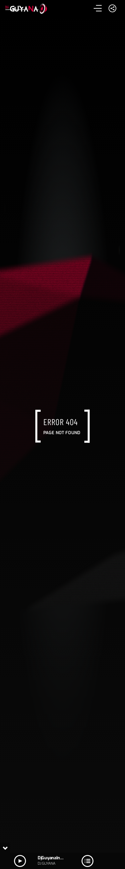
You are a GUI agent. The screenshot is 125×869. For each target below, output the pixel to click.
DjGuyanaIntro (52, 858)
